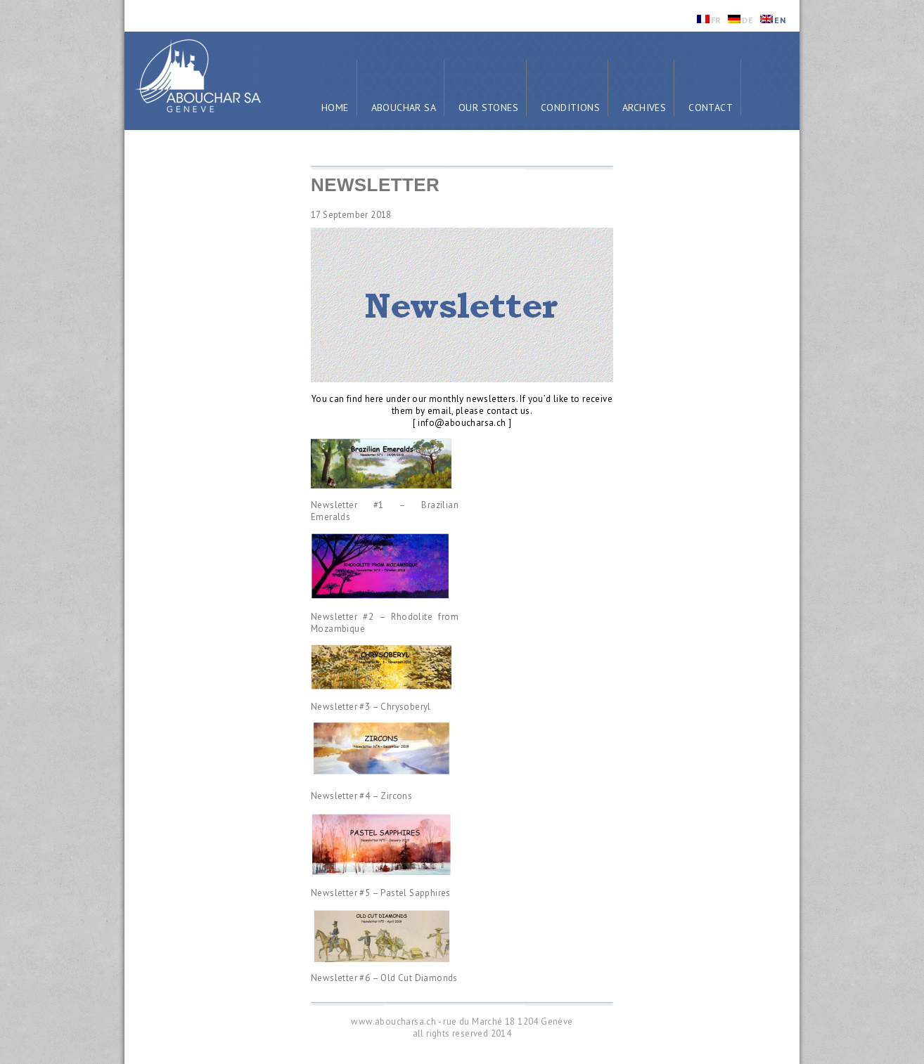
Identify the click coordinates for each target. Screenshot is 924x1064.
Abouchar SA (403, 107)
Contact (710, 107)
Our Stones (488, 107)
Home (335, 107)
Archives (644, 107)
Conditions (570, 107)
